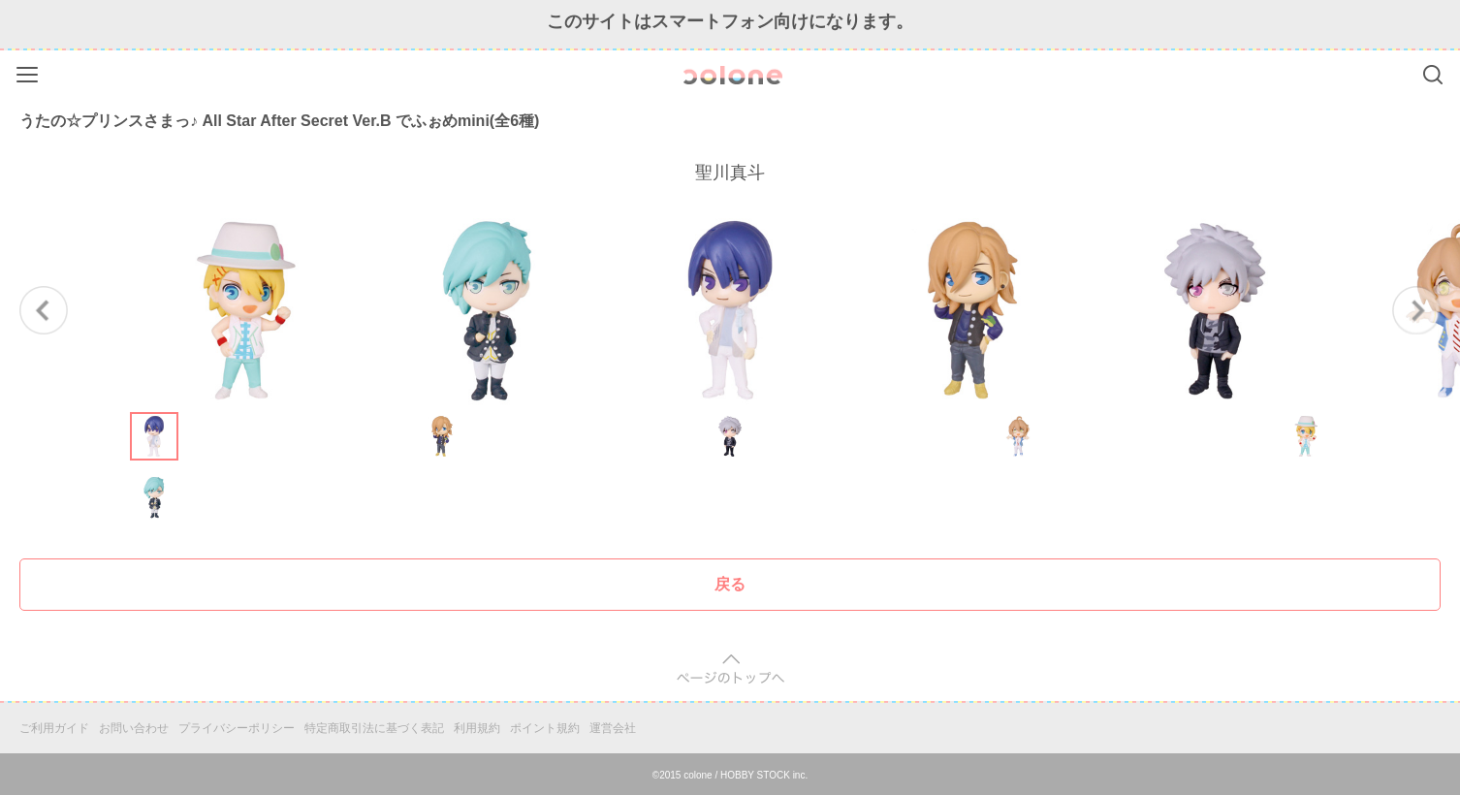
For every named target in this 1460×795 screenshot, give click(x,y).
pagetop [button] (730, 669)
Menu (29, 71)
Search (1433, 74)
